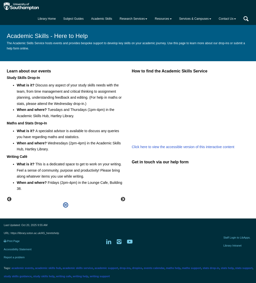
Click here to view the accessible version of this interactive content (183, 147)
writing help (80, 276)
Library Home (47, 18)
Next (123, 199)
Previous (9, 199)
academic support (106, 268)
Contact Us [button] (227, 18)
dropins (137, 268)
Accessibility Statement (18, 249)
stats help (227, 268)
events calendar (154, 268)
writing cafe (63, 276)
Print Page (12, 241)
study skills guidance (18, 276)
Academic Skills (101, 18)
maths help (173, 268)
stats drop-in (210, 268)
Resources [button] (163, 18)
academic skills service (77, 268)
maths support (191, 268)
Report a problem (14, 257)
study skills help (43, 276)
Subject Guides (73, 18)
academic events (23, 268)
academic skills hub (48, 268)
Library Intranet (232, 245)
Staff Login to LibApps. (236, 237)
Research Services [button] (134, 18)
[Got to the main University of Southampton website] (26, 6)
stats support (244, 268)
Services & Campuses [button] (195, 18)
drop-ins (125, 268)
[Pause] (66, 205)
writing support (100, 276)
